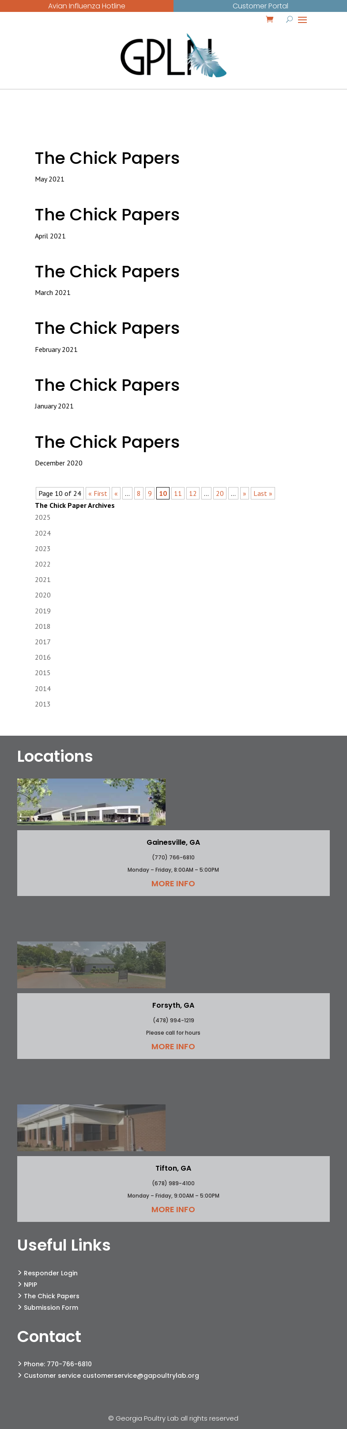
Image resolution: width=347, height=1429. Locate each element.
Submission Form (51, 1307)
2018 (43, 626)
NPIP (30, 1284)
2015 (43, 672)
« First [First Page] (97, 493)
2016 (43, 657)
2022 (43, 564)
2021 (43, 579)
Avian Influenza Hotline (86, 6)
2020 (43, 594)
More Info (173, 883)
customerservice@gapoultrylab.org (141, 1375)
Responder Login (51, 1273)
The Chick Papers (107, 158)
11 (178, 493)
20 (220, 493)
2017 (43, 641)
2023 (43, 548)
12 (193, 493)
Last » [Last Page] (262, 493)
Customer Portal (260, 6)
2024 (43, 533)
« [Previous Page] (116, 493)
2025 (43, 517)
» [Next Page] (244, 493)
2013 (43, 703)
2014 (43, 688)
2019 (43, 610)
